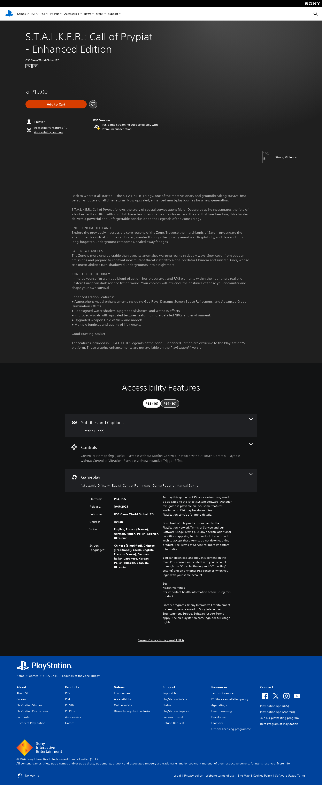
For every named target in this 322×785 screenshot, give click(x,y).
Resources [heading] (219, 687)
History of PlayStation (30, 723)
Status (167, 705)
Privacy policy (193, 775)
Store (99, 14)
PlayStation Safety (175, 699)
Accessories (71, 14)
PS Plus (54, 14)
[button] (48, 132)
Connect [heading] (266, 687)
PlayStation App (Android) (277, 712)
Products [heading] (72, 687)
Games (21, 14)
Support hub (171, 693)
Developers (219, 717)
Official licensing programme (231, 729)
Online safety (123, 705)
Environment (122, 693)
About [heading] (21, 687)
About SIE (22, 693)
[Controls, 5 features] (161, 453)
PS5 (33, 14)
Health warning (221, 711)
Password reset (173, 717)
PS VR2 (69, 705)
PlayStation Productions (32, 711)
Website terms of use (220, 775)
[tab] (152, 403)
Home (20, 676)
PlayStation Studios (29, 705)
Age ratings (219, 705)
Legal (177, 775)
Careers (21, 699)
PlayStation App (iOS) (274, 706)
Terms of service (222, 693)
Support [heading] (169, 687)
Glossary (217, 723)
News (87, 14)
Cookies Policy (262, 775)
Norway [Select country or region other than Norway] (28, 775)
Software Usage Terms (290, 775)
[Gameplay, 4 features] (161, 480)
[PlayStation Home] (9, 14)
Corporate (23, 717)
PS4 (42, 14)
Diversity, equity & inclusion (132, 711)
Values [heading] (119, 687)
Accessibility (122, 699)
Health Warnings (174, 588)
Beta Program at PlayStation (279, 724)
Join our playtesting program (279, 718)
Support (113, 14)
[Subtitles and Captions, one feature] (161, 425)
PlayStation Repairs (176, 711)
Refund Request (173, 723)
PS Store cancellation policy (229, 699)
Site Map (244, 775)
